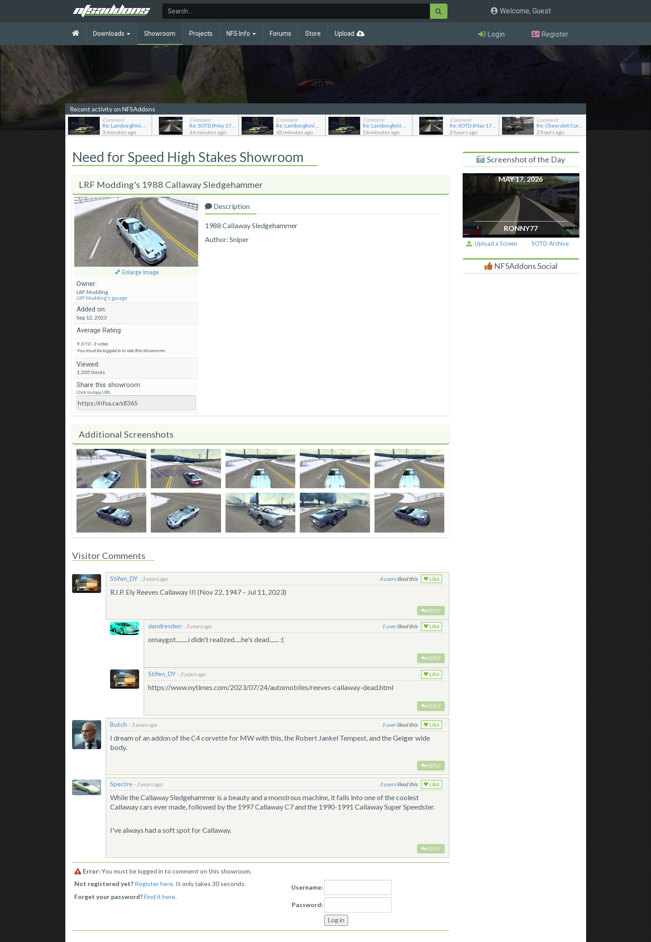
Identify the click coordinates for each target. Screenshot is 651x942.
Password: (307, 904)
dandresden (165, 626)
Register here (154, 883)
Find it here (159, 896)
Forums (280, 33)
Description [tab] (227, 206)
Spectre (121, 784)
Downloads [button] (111, 33)
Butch (118, 724)
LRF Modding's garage (102, 297)
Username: (307, 887)
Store (313, 33)
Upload (344, 33)
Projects (201, 33)
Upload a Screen (491, 243)
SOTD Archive (550, 243)
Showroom (159, 33)
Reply (431, 611)
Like (431, 579)
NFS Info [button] (241, 33)
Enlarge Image (140, 272)
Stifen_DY (124, 578)
